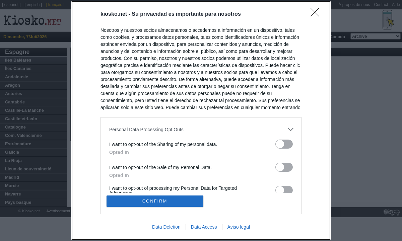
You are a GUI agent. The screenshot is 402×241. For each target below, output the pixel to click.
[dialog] (201, 120)
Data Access (204, 227)
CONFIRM (155, 201)
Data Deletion (166, 227)
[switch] (284, 144)
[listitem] (201, 129)
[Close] (317, 14)
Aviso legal (238, 227)
